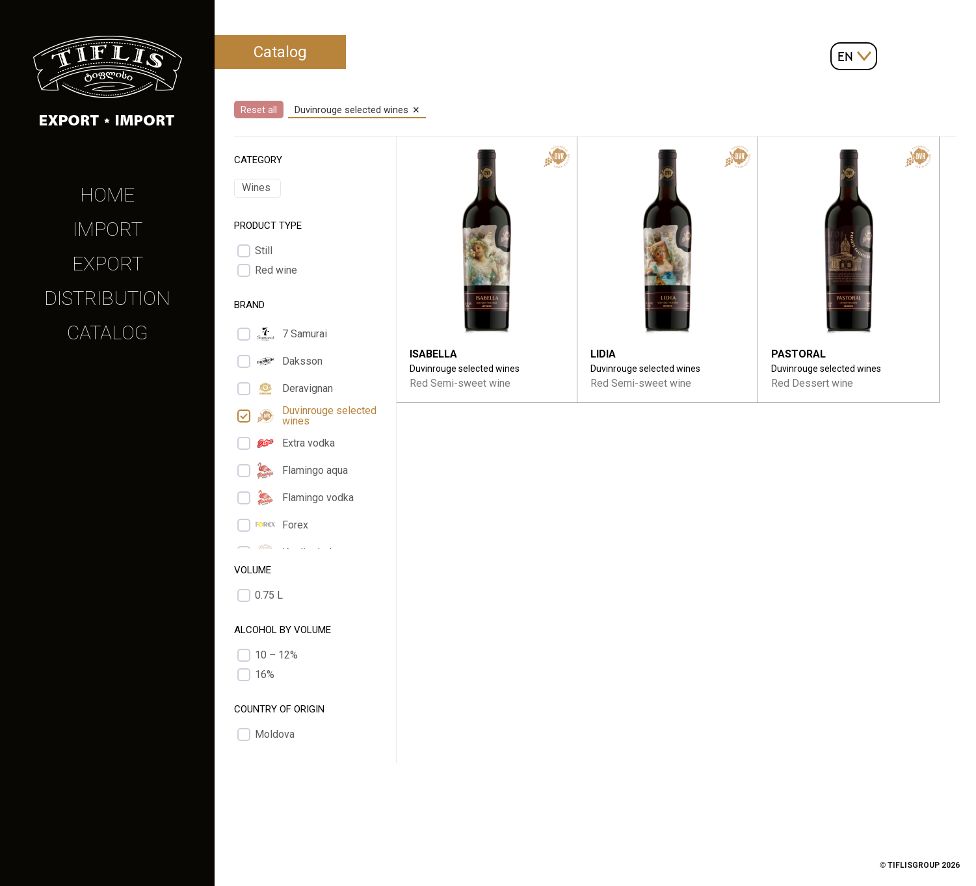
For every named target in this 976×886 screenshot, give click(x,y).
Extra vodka (295, 443)
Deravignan (294, 388)
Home (107, 194)
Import (107, 229)
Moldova (275, 734)
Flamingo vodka (304, 498)
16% (264, 675)
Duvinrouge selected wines (315, 416)
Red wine (276, 270)
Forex (281, 525)
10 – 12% (276, 655)
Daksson (289, 361)
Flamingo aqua (301, 470)
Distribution (107, 298)
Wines (256, 187)
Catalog (107, 332)
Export (107, 263)
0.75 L (269, 595)
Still (263, 251)
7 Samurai (291, 334)
